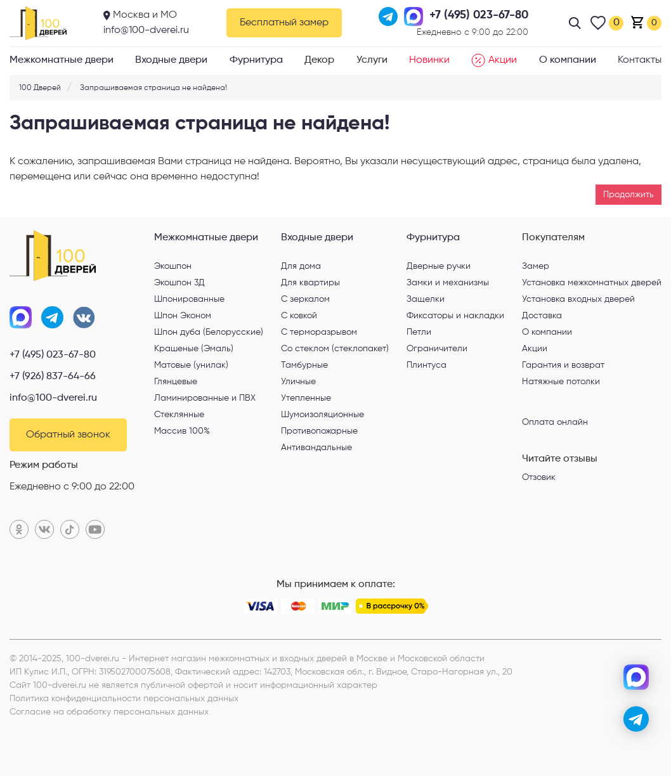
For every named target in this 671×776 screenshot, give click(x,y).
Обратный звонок (68, 435)
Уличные (298, 381)
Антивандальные (316, 447)
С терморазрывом (319, 332)
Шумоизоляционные (322, 414)
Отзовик (539, 477)
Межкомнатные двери (62, 60)
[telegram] (636, 719)
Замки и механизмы (448, 282)
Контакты (639, 60)
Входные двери (171, 60)
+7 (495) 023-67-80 (53, 355)
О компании (567, 60)
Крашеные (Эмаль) (193, 348)
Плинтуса (426, 365)
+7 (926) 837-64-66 (53, 377)
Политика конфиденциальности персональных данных (124, 698)
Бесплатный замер (284, 23)
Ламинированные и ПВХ (205, 398)
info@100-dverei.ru (146, 30)
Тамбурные (304, 365)
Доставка (542, 315)
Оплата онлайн (555, 422)
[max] (636, 677)
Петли (419, 332)
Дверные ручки (439, 266)
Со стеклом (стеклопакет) (335, 348)
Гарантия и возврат (563, 365)
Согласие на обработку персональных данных (109, 712)
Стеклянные (179, 414)
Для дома (301, 266)
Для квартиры (310, 282)
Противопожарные (319, 431)
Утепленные (306, 398)
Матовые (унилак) (191, 365)
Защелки (426, 299)
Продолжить (628, 194)
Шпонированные (189, 299)
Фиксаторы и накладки (455, 315)
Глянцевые (175, 381)
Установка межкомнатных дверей (591, 282)
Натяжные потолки (561, 381)
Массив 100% (182, 431)
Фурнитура (256, 60)
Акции (494, 60)
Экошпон (173, 266)
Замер (535, 266)
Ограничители (437, 348)
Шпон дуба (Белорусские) (208, 332)
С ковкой (299, 315)
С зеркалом (305, 299)
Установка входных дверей (578, 299)
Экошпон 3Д (179, 282)
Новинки (429, 60)
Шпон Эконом (182, 315)
